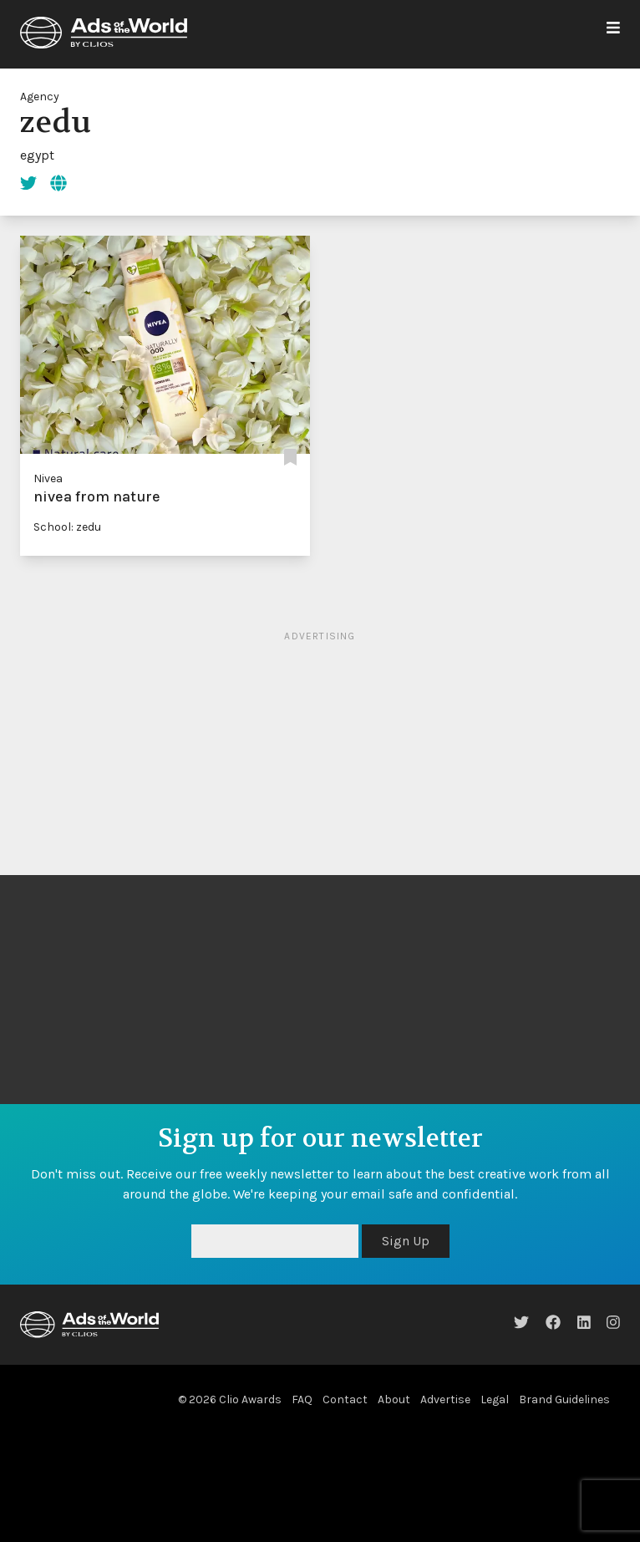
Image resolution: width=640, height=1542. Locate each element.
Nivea (48, 478)
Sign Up (405, 1241)
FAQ (302, 1399)
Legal (494, 1399)
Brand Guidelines (564, 1399)
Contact (345, 1399)
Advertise (445, 1399)
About (394, 1399)
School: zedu (67, 527)
